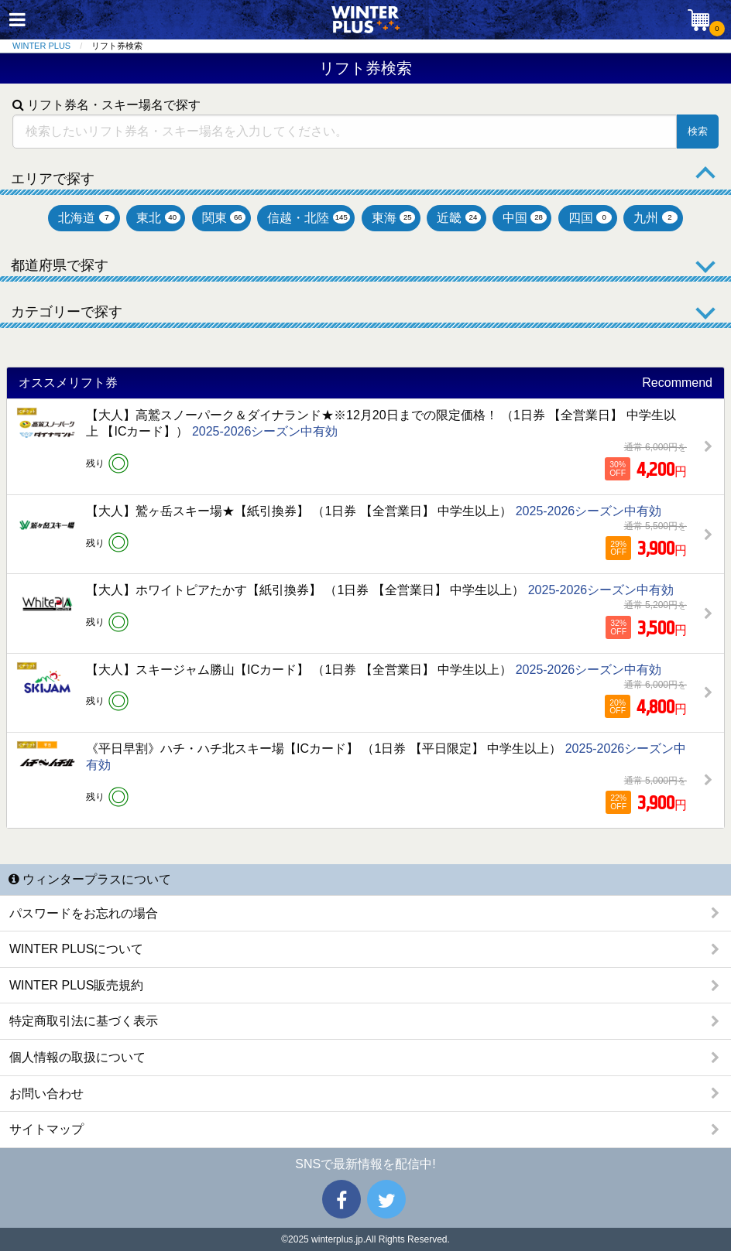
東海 (394, 217)
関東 (224, 217)
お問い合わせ (46, 1093)
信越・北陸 (308, 217)
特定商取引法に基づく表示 (83, 1020)
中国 (525, 217)
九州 (655, 217)
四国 (590, 217)
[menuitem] (51, 46)
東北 (158, 217)
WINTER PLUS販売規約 (76, 985)
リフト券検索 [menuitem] (116, 45)
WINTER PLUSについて (76, 948)
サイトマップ (46, 1129)
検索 (698, 131)
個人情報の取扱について (77, 1057)
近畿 (459, 217)
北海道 (86, 217)
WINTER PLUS (41, 45)
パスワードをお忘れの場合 (83, 913)
